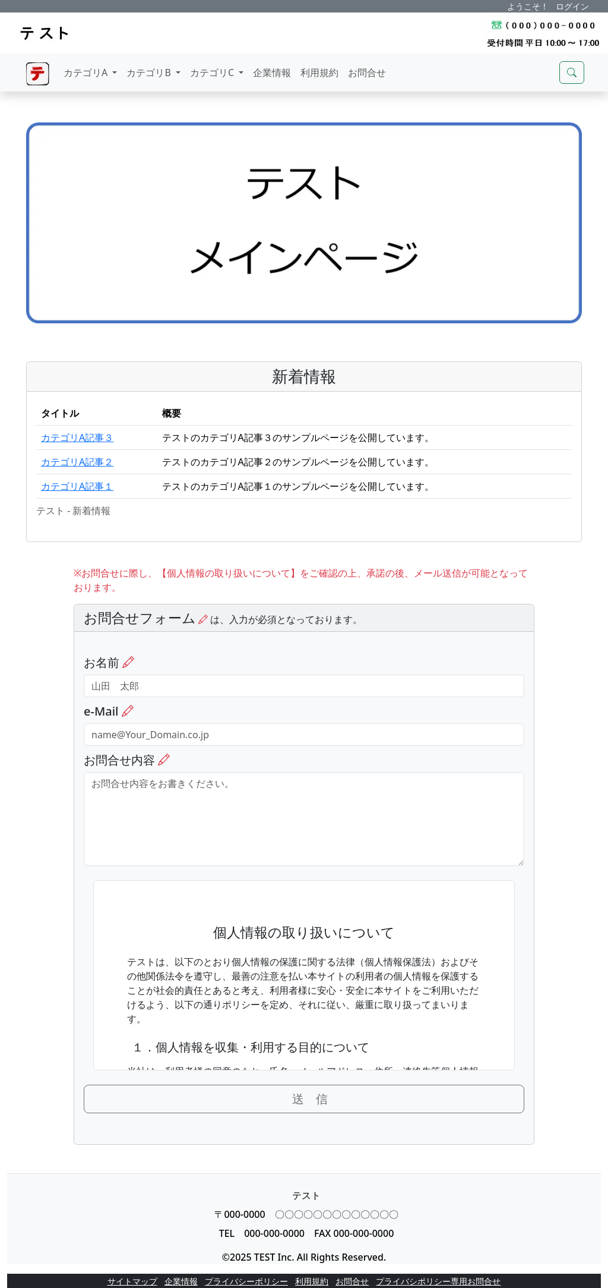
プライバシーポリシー (246, 1281)
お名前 (109, 663)
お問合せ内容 (127, 760)
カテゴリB (149, 72)
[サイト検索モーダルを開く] (571, 72)
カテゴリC (213, 72)
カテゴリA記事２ (77, 461)
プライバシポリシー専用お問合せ (438, 1281)
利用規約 (319, 72)
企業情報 (272, 72)
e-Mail (109, 711)
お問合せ (367, 72)
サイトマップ (132, 1281)
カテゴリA (87, 72)
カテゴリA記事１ (77, 486)
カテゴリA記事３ (77, 437)
